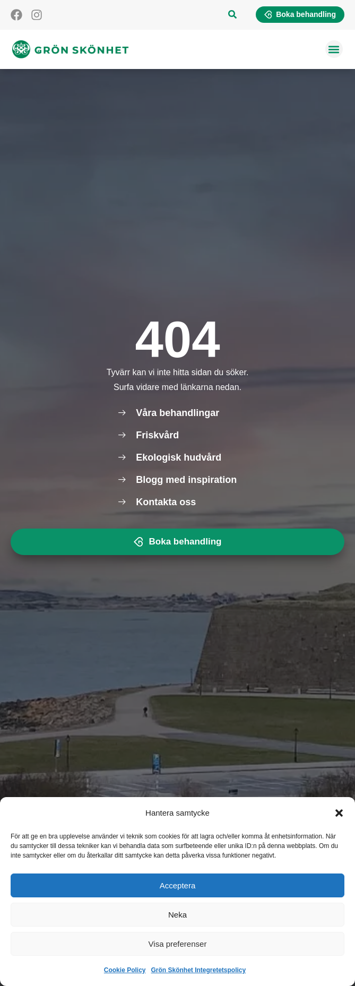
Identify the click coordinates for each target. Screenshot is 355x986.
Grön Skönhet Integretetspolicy (198, 970)
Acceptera (178, 885)
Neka (177, 914)
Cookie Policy (125, 970)
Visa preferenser (178, 943)
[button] (339, 813)
